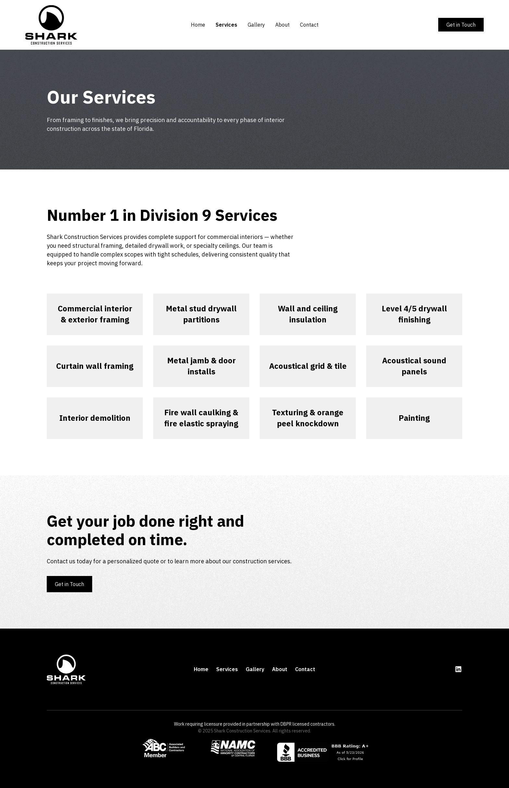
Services (226, 24)
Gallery (256, 24)
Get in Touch (461, 24)
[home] (73, 25)
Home (198, 24)
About (282, 24)
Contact (309, 24)
